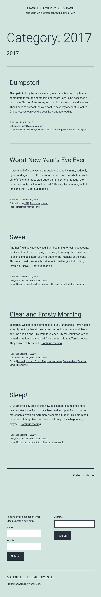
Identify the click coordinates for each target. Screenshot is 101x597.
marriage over (33, 207)
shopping (46, 442)
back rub (21, 361)
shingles (82, 129)
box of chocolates (25, 284)
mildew (39, 129)
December (35, 203)
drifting (37, 442)
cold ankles (49, 284)
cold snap (60, 284)
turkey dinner (22, 365)
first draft (70, 284)
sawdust (73, 129)
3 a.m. (20, 442)
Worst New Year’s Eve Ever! (48, 160)
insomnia (21, 207)
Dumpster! (24, 82)
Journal (33, 126)
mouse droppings (59, 129)
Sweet (18, 237)
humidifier (81, 284)
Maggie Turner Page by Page (50, 8)
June (40, 126)
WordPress (34, 583)
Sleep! (18, 395)
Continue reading (62, 111)
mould (47, 129)
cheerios (39, 284)
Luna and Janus (54, 361)
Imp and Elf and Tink (36, 361)
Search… (58, 516)
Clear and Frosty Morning (46, 314)
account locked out (26, 129)
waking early (58, 442)
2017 (26, 126)
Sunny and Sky (70, 361)
